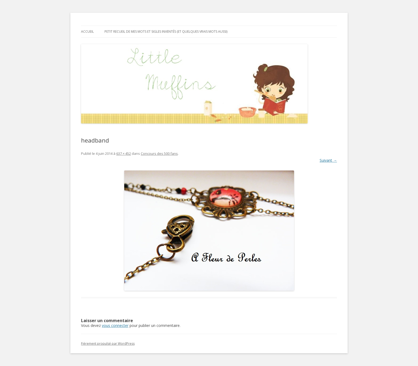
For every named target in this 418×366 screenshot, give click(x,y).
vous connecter (115, 325)
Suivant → (328, 160)
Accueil (87, 31)
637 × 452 (123, 153)
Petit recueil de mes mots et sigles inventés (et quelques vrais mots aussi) (165, 31)
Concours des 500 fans (159, 153)
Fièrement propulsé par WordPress (108, 343)
